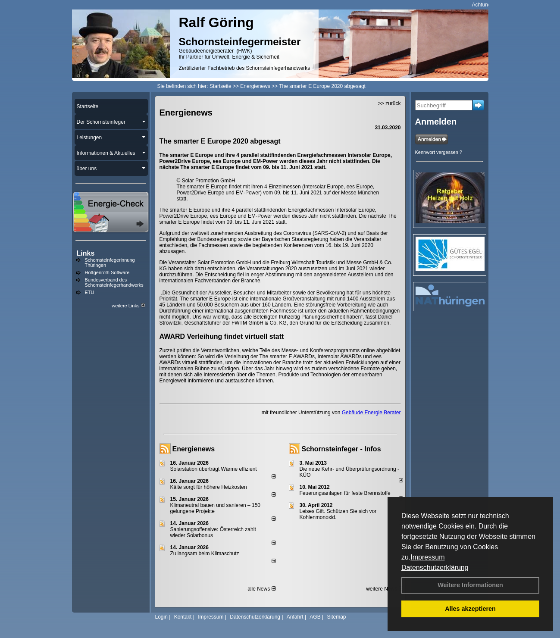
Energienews (193, 449)
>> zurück (389, 103)
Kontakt (183, 617)
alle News (261, 589)
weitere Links (128, 305)
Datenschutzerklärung (435, 567)
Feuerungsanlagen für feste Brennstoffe (345, 493)
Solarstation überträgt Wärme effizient (213, 469)
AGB (315, 617)
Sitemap (336, 617)
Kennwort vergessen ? (438, 152)
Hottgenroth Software (107, 272)
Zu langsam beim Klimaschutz (204, 553)
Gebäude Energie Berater (371, 413)
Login (161, 617)
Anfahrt (295, 617)
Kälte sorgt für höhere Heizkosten (209, 487)
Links (86, 253)
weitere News (384, 589)
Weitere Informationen (470, 585)
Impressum (427, 557)
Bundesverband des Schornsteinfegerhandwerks (114, 282)
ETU (89, 292)
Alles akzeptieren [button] (470, 608)
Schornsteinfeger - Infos (341, 449)
